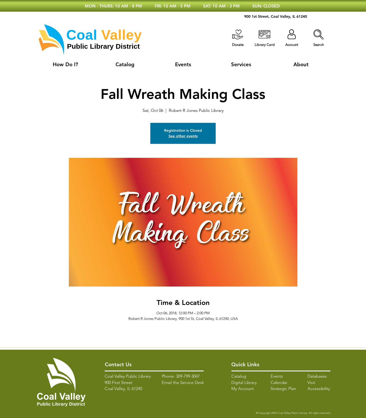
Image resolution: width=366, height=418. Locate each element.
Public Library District (103, 46)
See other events (183, 136)
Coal (81, 35)
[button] (318, 34)
